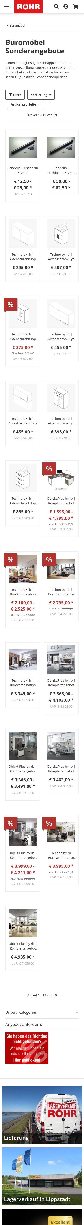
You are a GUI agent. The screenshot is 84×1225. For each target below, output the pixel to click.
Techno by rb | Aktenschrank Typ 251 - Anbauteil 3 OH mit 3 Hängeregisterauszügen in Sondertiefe (23, 500)
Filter (15, 95)
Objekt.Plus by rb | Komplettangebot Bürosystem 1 (23, 855)
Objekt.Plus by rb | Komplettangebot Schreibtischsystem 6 (61, 500)
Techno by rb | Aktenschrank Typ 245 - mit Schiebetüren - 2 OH (23, 256)
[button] (23, 147)
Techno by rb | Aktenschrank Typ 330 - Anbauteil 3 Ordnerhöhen (22, 336)
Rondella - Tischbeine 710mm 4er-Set (61, 170)
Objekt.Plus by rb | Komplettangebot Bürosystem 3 (61, 682)
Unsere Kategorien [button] (21, 1012)
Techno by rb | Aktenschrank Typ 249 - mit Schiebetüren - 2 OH (61, 336)
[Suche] (56, 6)
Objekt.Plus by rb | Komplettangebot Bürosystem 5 (61, 769)
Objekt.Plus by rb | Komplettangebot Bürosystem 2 (23, 769)
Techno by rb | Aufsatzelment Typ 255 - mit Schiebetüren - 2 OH (23, 421)
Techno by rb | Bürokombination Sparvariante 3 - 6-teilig (61, 592)
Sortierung (39, 95)
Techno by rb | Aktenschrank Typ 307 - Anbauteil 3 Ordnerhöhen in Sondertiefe (61, 256)
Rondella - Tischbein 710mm (22, 170)
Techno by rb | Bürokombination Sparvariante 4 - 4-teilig (23, 592)
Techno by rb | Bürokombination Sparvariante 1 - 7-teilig (23, 682)
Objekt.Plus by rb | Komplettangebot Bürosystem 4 (23, 946)
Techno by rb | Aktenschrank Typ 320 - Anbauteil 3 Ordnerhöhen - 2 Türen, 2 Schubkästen (61, 421)
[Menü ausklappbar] (7, 7)
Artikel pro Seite (23, 104)
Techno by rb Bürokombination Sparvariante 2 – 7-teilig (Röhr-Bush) (61, 855)
